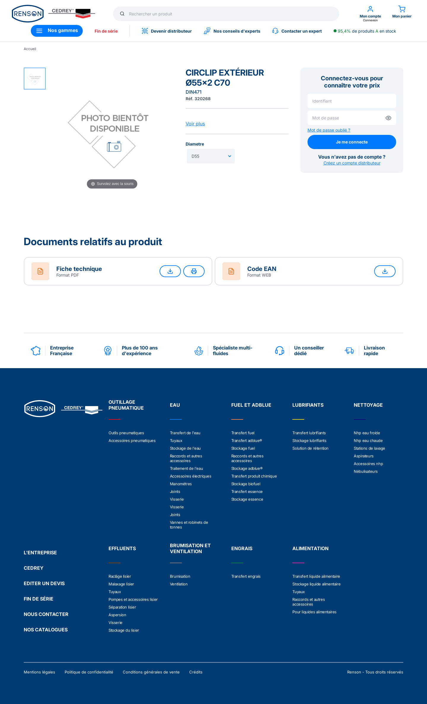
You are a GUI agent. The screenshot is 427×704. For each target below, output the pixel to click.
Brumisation (180, 576)
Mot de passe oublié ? (328, 130)
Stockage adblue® (247, 468)
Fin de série (106, 30)
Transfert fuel (242, 432)
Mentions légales (39, 672)
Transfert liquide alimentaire (316, 576)
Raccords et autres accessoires (186, 458)
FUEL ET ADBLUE (251, 405)
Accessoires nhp (368, 463)
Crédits (196, 672)
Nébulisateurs (366, 471)
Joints (175, 491)
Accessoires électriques (190, 476)
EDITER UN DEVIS (44, 583)
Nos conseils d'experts (232, 31)
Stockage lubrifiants (309, 440)
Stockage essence (247, 499)
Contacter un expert (297, 31)
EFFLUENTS (122, 548)
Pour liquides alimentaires (314, 611)
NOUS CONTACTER (46, 614)
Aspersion (117, 614)
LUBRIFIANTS (308, 405)
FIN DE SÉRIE (38, 599)
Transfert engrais (246, 576)
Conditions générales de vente (151, 672)
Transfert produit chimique (254, 476)
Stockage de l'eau (185, 448)
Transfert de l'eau (185, 432)
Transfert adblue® (246, 440)
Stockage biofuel (245, 483)
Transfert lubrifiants (309, 432)
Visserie (177, 499)
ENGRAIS (241, 548)
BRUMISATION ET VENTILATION (190, 548)
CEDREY (34, 568)
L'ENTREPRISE (40, 552)
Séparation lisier (122, 607)
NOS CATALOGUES (46, 630)
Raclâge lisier (120, 576)
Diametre (195, 143)
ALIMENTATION (310, 548)
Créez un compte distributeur (352, 162)
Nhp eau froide (367, 432)
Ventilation (179, 584)
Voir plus (195, 124)
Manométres (181, 483)
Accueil (30, 49)
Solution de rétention (310, 448)
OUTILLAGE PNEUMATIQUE (126, 405)
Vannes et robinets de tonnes (189, 524)
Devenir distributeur (167, 31)
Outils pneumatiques (126, 432)
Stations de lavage (369, 448)
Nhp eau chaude (368, 440)
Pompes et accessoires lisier (133, 599)
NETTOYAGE (368, 405)
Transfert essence (247, 491)
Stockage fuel (243, 448)
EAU (175, 405)
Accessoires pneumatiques (132, 440)
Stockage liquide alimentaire (316, 584)
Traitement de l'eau (186, 468)
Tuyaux (176, 440)
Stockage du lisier (124, 630)
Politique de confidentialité (89, 672)
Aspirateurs (364, 456)
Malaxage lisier (121, 584)
